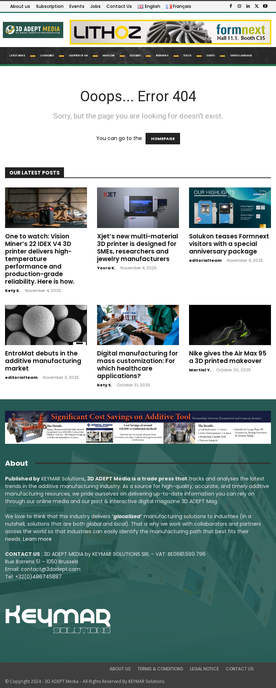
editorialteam (205, 260)
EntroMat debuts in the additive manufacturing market (43, 361)
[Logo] (32, 29)
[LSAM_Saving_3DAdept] (138, 427)
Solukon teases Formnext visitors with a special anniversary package (229, 244)
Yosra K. (106, 268)
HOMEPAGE (163, 138)
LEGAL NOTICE (204, 669)
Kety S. (12, 290)
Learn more (37, 539)
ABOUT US (120, 669)
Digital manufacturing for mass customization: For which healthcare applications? (137, 364)
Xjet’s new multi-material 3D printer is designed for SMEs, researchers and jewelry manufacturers (137, 247)
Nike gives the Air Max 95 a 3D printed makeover (227, 357)
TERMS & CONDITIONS (160, 669)
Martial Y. (200, 370)
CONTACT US (240, 669)
